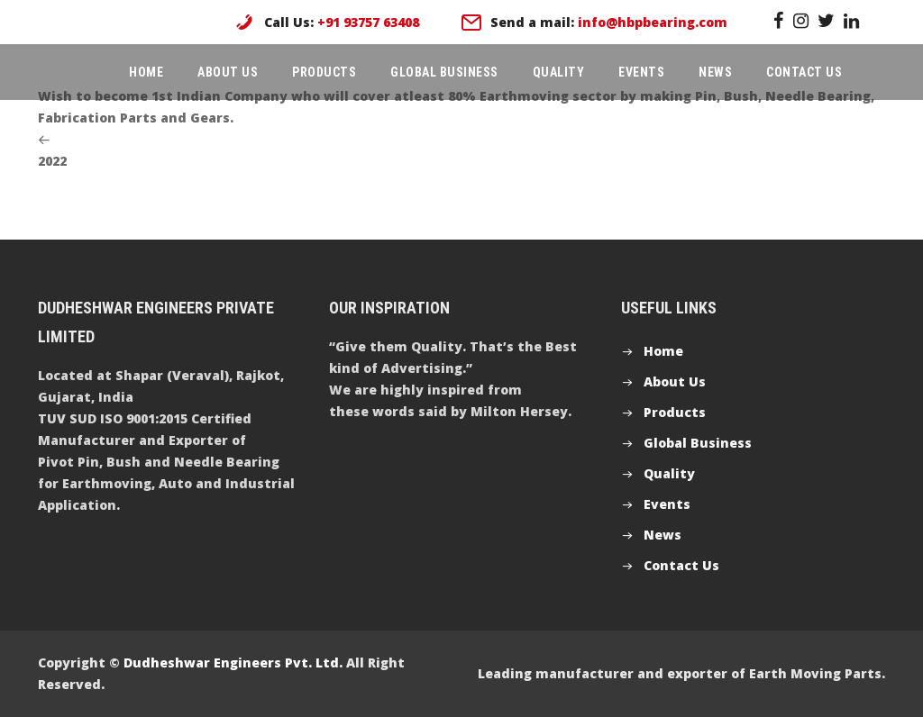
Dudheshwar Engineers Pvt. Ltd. (233, 662)
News (715, 72)
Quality (559, 72)
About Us (227, 72)
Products (324, 72)
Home (146, 72)
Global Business (444, 72)
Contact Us (804, 72)
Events (641, 72)
